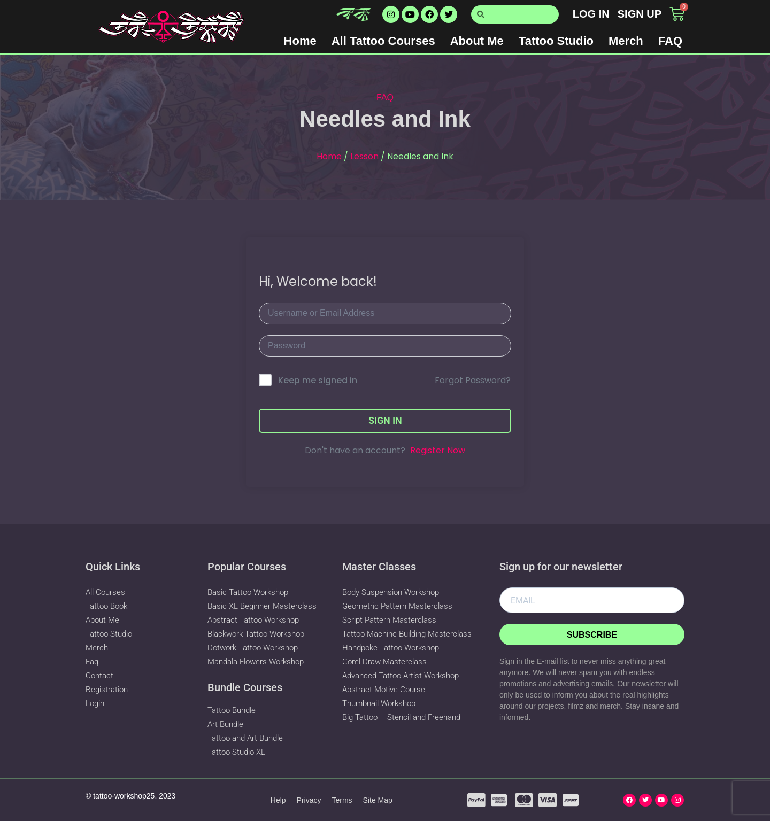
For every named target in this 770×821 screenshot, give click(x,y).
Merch (626, 41)
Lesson (364, 156)
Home (300, 41)
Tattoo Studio (556, 41)
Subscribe (592, 634)
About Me (477, 41)
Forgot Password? (473, 380)
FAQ (670, 41)
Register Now (437, 450)
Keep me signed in (317, 380)
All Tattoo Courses (383, 41)
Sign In (385, 420)
